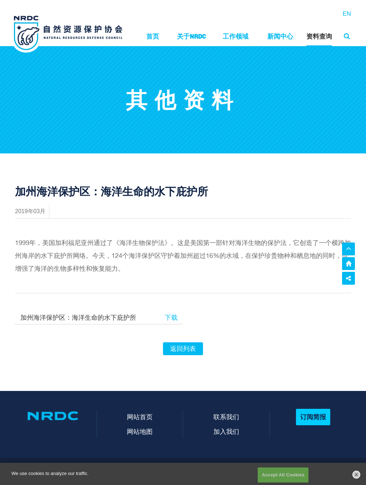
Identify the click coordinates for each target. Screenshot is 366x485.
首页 (152, 36)
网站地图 (140, 431)
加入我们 (226, 431)
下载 (171, 317)
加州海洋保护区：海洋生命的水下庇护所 (78, 317)
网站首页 (140, 417)
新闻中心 (280, 36)
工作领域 (235, 36)
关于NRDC (191, 36)
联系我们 (226, 417)
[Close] (356, 477)
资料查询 (319, 36)
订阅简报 (313, 417)
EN (346, 13)
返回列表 (183, 348)
